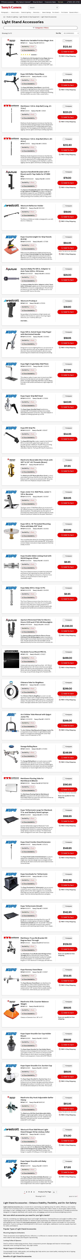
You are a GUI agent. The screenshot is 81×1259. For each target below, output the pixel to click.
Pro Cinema (64, 12)
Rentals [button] (60, 2)
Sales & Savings (46, 12)
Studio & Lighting (26, 12)
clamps (41, 1212)
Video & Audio (15, 12)
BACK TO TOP (73, 1196)
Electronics (36, 12)
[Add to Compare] (64, 40)
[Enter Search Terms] (42, 7)
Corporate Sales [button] (50, 2)
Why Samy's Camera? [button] (23, 2)
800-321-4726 (74, 2)
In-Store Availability (28, 50)
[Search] (57, 7)
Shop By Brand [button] (37, 2)
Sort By (58, 33)
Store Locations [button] (7, 2)
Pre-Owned (55, 12)
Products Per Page (44, 1192)
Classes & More (73, 12)
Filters (40, 28)
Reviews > (34, 55)
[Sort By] (70, 33)
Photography (4, 12)
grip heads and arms (29, 1222)
